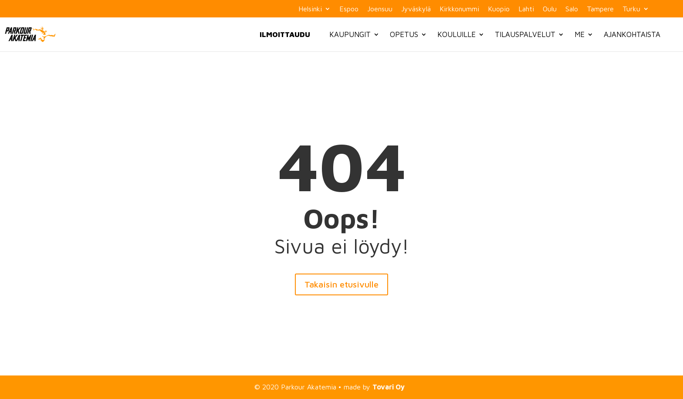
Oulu (550, 9)
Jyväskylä (416, 9)
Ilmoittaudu (285, 34)
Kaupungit (350, 34)
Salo (571, 9)
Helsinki (310, 9)
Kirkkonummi (459, 9)
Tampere (600, 9)
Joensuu (379, 9)
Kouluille (456, 34)
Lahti (526, 9)
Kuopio (499, 9)
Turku (631, 9)
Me (580, 34)
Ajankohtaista (632, 34)
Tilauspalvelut (525, 34)
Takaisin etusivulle (341, 284)
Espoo (348, 9)
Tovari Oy (388, 387)
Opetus (404, 34)
